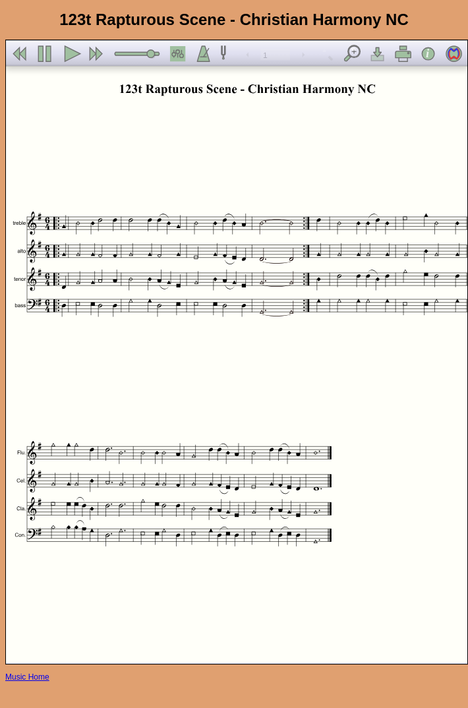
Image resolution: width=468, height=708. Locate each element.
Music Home (27, 677)
